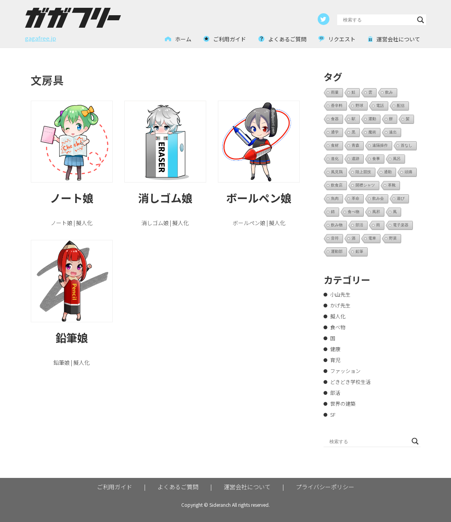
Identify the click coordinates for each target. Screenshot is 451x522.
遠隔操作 (380, 145)
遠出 (393, 132)
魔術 (372, 132)
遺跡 (355, 158)
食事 (376, 158)
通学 (335, 132)
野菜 (393, 238)
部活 (359, 225)
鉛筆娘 (71, 337)
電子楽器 (401, 225)
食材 (335, 145)
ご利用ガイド (114, 487)
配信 (401, 105)
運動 (372, 119)
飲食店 (337, 185)
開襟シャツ (365, 185)
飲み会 (378, 198)
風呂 (397, 158)
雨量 (335, 92)
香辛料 (337, 105)
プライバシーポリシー (325, 487)
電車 (372, 238)
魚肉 (335, 198)
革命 (355, 198)
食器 (335, 119)
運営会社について (247, 487)
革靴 (392, 185)
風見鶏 (337, 172)
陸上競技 (363, 172)
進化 (335, 158)
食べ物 (353, 212)
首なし (406, 145)
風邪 (376, 212)
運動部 (337, 251)
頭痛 (408, 172)
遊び (401, 198)
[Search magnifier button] (420, 19)
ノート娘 (72, 198)
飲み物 (337, 225)
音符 (335, 238)
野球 (359, 105)
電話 (380, 105)
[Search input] (378, 19)
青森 (355, 145)
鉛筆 (359, 251)
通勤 (388, 172)
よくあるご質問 (177, 487)
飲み (389, 92)
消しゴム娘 (165, 198)
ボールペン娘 (259, 198)
